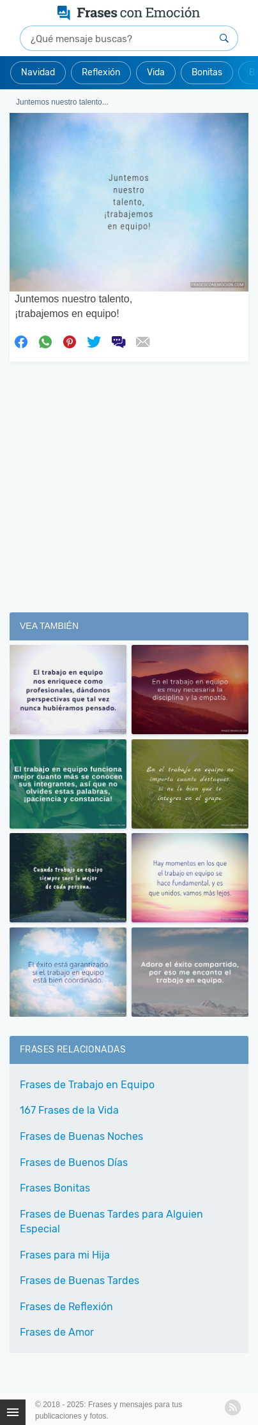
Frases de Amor (57, 1332)
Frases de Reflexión (66, 1307)
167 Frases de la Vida (69, 1110)
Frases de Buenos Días (74, 1162)
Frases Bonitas (55, 1188)
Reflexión (101, 72)
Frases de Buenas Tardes (79, 1280)
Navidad (38, 72)
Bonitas (207, 72)
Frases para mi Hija (65, 1255)
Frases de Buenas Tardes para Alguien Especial (111, 1221)
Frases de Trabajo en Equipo (87, 1085)
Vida (156, 72)
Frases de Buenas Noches (81, 1136)
